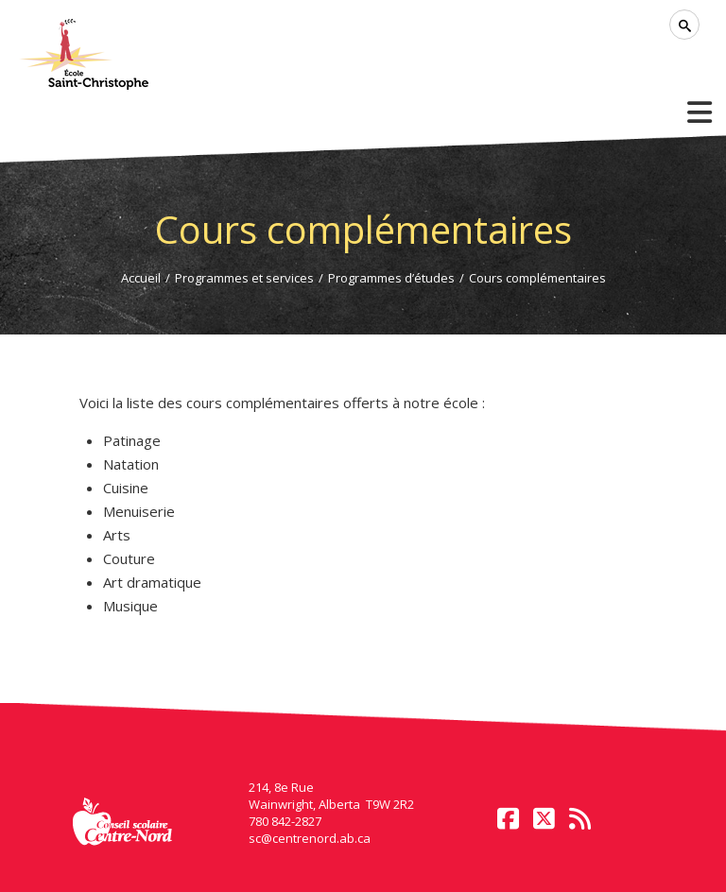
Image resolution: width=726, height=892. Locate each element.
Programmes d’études (391, 277)
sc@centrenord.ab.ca (310, 838)
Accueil (141, 277)
